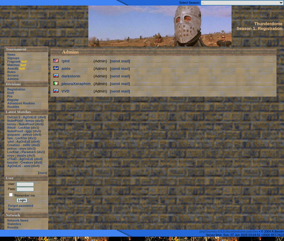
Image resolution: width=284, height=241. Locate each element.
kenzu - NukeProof (20, 124)
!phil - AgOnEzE (18, 141)
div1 (35, 127)
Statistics (14, 224)
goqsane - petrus (19, 134)
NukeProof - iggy (19, 131)
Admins (13, 79)
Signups (13, 58)
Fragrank (14, 61)
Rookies (13, 106)
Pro (9, 96)
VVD (65, 91)
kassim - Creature (20, 162)
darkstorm (70, 76)
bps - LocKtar (17, 138)
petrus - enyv (16, 148)
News (11, 54)
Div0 (10, 93)
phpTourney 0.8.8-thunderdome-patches (229, 231)
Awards (12, 68)
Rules (11, 72)
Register (14, 209)
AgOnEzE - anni (18, 166)
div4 (42, 117)
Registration (16, 89)
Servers (13, 75)
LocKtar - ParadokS (21, 152)
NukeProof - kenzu (20, 120)
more (42, 173)
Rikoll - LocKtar (18, 127)
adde (65, 68)
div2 (35, 145)
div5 (39, 120)
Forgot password (20, 205)
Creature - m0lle (19, 145)
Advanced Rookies (21, 103)
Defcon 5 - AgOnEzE (22, 117)
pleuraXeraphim (76, 83)
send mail (120, 61)
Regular (13, 100)
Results (13, 227)
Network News (17, 220)
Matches (13, 65)
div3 (37, 134)
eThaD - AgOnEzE (20, 159)
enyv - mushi (16, 155)
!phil (65, 61)
